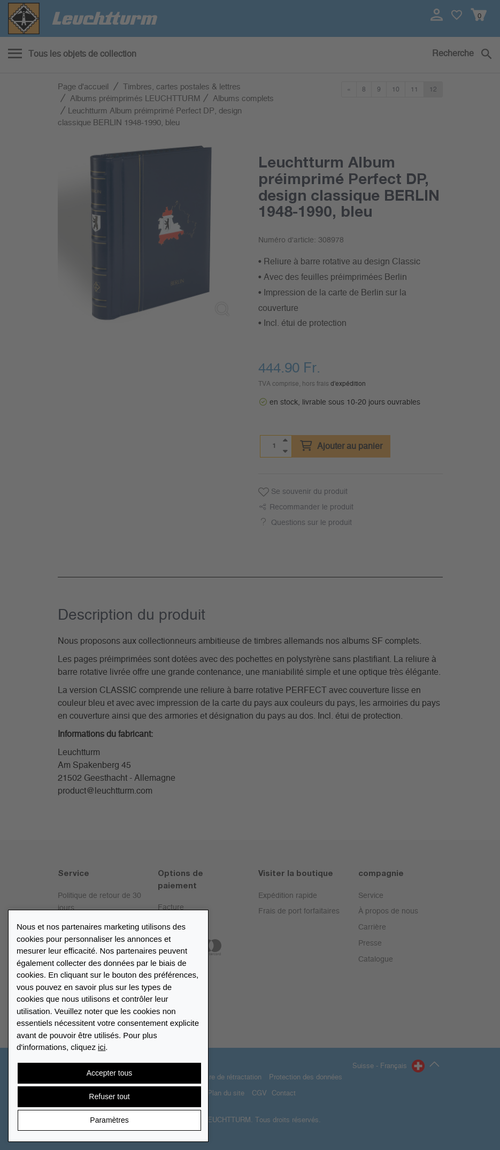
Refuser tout (109, 1096)
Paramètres (109, 1120)
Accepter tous (110, 1073)
